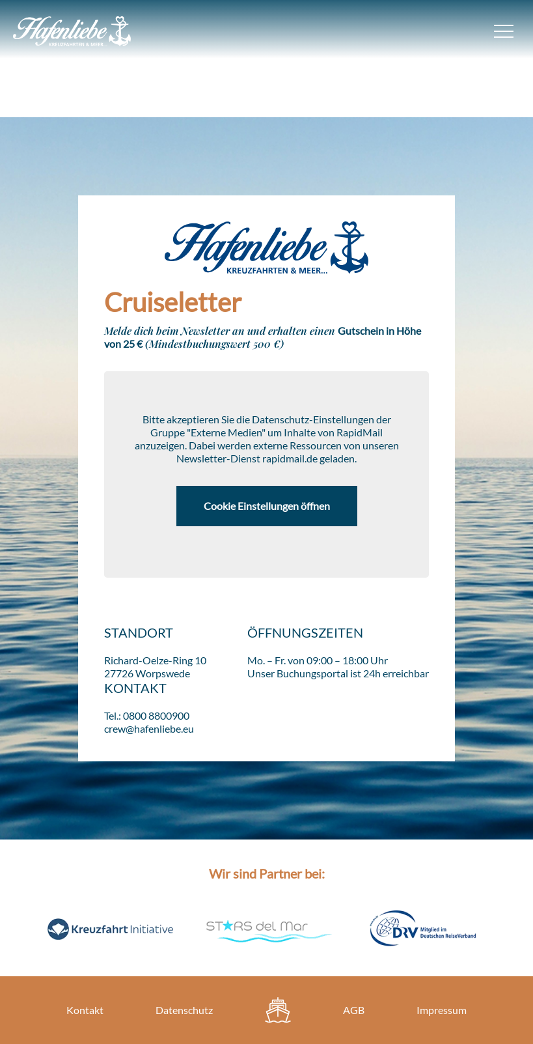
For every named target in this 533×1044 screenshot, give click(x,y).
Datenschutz (184, 1010)
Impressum (442, 1010)
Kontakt (84, 1010)
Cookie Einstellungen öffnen (267, 506)
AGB (353, 1010)
